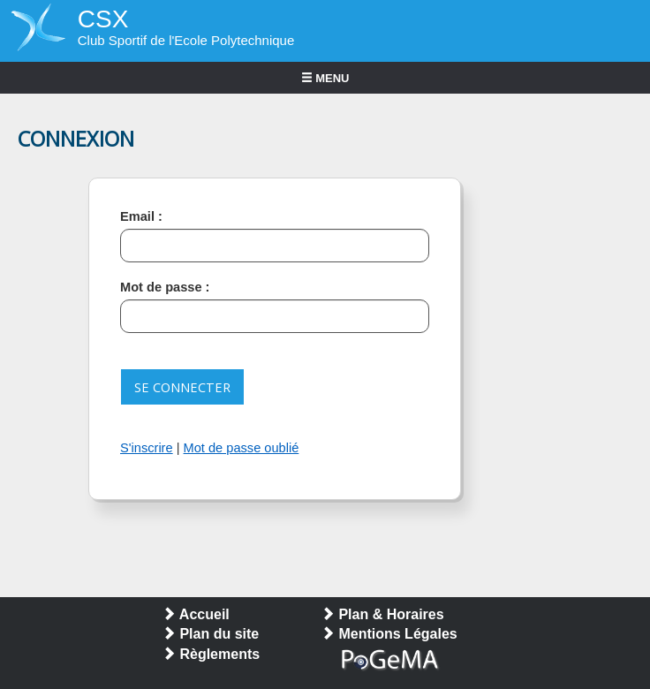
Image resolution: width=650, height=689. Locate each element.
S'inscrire (146, 448)
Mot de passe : (164, 287)
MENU (325, 78)
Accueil (196, 614)
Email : (141, 216)
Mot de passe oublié (241, 448)
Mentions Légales (389, 633)
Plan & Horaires (382, 614)
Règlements (211, 654)
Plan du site (210, 633)
